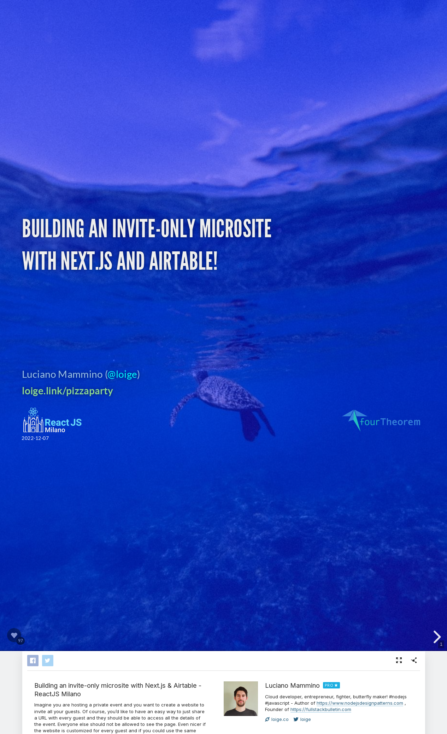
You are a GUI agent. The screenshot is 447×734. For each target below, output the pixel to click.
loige (302, 719)
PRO (329, 685)
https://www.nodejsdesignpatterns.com (360, 703)
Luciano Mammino (292, 685)
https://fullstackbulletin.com (320, 709)
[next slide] (436, 637)
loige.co (277, 719)
